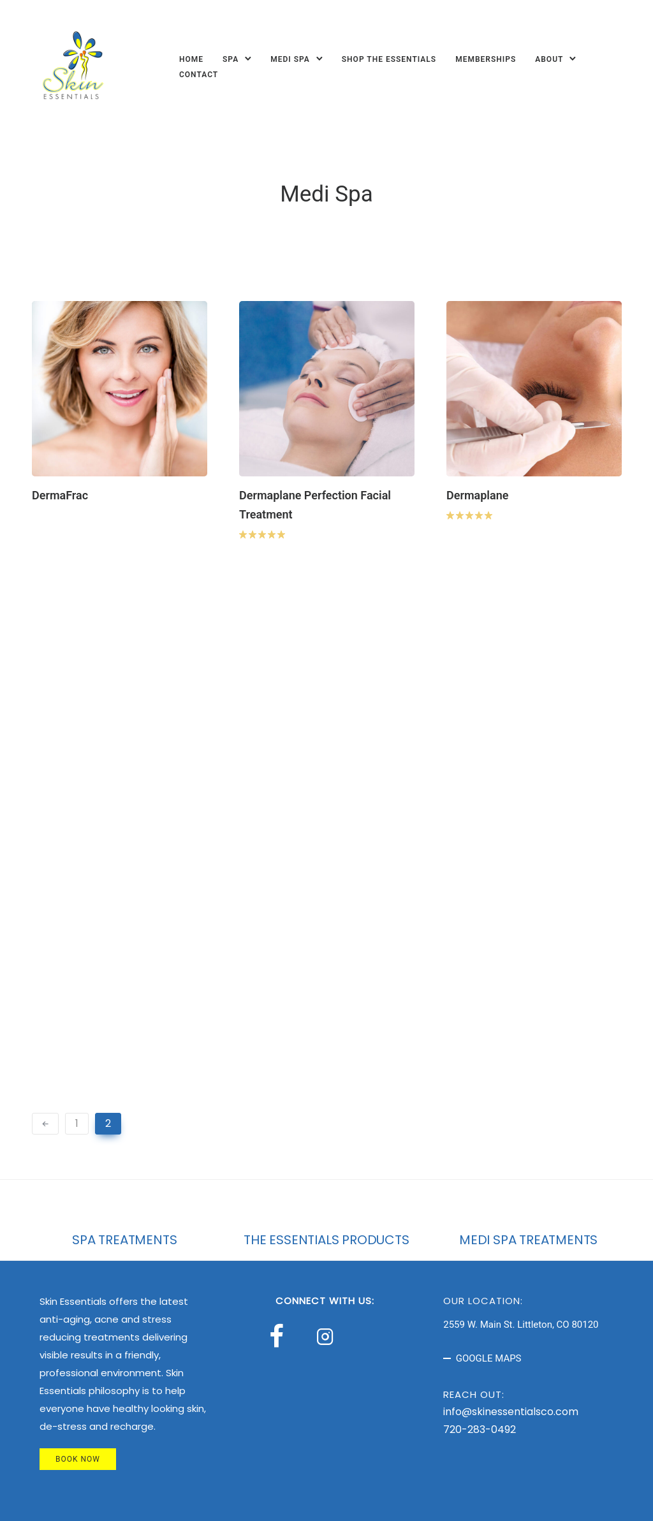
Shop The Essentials (389, 59)
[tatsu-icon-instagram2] (328, 1336)
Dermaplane (477, 495)
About (549, 59)
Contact (198, 74)
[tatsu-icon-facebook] (282, 1336)
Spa (230, 59)
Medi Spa (290, 59)
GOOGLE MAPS (489, 1358)
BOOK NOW (77, 1459)
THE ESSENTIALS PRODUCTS (326, 1240)
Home (191, 59)
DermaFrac (60, 495)
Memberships (485, 59)
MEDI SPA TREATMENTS (528, 1240)
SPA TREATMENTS (124, 1240)
